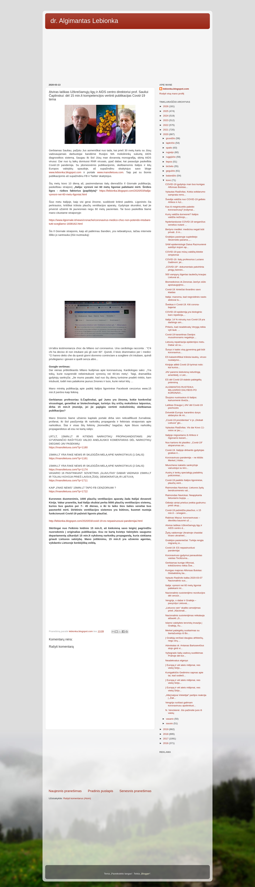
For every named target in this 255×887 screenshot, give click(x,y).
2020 (166, 134)
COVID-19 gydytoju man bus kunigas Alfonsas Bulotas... (185, 185)
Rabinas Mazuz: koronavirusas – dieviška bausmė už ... (182, 519)
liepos (169, 161)
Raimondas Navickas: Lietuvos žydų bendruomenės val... (184, 489)
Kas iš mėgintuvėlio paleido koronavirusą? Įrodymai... (180, 208)
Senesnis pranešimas (135, 791)
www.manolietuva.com (110, 172)
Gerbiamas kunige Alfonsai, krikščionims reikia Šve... (179, 564)
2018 (166, 734)
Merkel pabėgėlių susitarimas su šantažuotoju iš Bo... (182, 632)
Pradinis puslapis (100, 791)
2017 (166, 738)
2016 (166, 743)
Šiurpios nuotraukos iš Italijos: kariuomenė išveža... (181, 399)
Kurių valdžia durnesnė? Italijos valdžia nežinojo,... (182, 215)
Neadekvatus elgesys (176, 660)
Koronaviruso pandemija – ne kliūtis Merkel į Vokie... (184, 459)
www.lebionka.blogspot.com (65, 172)
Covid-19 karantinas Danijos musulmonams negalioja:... (181, 336)
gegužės (171, 171)
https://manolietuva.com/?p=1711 (68, 480)
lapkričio (170, 143)
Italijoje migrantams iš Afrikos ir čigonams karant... (181, 436)
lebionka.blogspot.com (176, 88)
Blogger (145, 873)
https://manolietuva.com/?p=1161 (68, 458)
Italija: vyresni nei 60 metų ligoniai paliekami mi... (183, 587)
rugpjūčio (171, 157)
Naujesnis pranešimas (65, 791)
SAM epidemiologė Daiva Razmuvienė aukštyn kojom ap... (185, 246)
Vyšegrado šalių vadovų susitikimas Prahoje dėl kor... (184, 654)
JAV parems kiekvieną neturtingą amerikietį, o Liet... (182, 373)
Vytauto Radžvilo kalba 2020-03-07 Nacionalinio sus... (184, 579)
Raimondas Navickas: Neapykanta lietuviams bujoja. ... (183, 496)
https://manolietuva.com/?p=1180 (68, 447)
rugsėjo (170, 152)
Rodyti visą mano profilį (171, 93)
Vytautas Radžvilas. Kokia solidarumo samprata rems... (185, 193)
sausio (170, 723)
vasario (170, 718)
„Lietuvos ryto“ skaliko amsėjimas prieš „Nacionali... (183, 609)
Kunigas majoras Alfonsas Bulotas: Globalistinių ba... (183, 571)
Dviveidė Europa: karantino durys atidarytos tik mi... (183, 414)
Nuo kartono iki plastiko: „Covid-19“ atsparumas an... (184, 444)
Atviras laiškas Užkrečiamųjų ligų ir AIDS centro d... (183, 526)
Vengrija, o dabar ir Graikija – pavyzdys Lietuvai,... (180, 602)
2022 (166, 125)
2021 (166, 129)
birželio (170, 166)
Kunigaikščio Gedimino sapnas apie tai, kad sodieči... (184, 674)
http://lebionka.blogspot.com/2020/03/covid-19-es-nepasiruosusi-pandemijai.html (96, 521)
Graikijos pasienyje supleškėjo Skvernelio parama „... (181, 238)
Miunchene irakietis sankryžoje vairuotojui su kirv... (181, 466)
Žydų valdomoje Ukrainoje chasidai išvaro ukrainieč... (183, 534)
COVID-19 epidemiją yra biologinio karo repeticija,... (183, 313)
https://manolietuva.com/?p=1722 (68, 491)
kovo (169, 180)
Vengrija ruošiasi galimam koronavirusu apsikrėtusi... (180, 704)
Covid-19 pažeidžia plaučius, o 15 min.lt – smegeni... (183, 511)
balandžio (171, 175)
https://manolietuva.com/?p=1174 (68, 469)
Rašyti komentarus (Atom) (77, 798)
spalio (169, 147)
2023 (166, 120)
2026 (166, 106)
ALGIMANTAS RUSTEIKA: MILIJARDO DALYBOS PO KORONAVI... (181, 390)
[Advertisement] (127, 55)
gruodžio (171, 138)
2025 (166, 111)
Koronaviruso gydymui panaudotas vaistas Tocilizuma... (183, 556)
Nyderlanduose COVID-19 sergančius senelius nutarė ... (185, 223)
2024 (166, 115)
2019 (166, 729)
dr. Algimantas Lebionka (84, 20)
